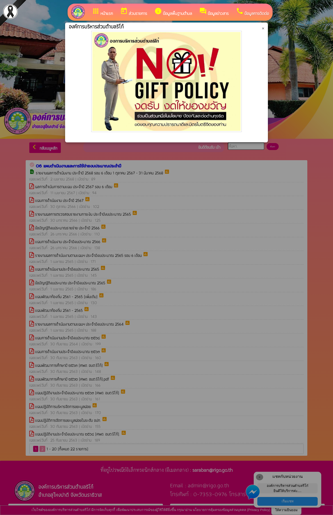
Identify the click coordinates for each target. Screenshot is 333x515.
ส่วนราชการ (133, 11)
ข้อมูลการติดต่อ (252, 11)
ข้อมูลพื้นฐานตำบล (173, 11)
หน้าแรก (102, 11)
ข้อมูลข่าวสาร (214, 11)
